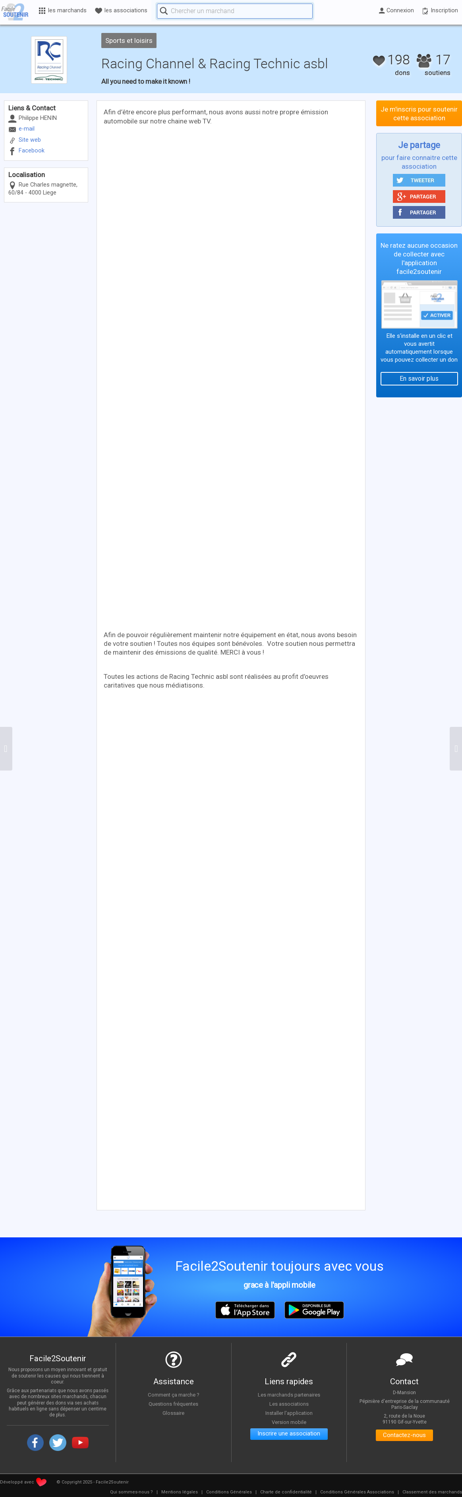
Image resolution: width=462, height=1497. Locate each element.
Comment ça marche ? (173, 1394)
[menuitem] (131, 1492)
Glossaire (173, 1413)
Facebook (31, 150)
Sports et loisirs (129, 40)
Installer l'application (289, 1413)
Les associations (289, 1404)
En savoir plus (419, 378)
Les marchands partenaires (289, 1394)
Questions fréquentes (173, 1404)
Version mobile (289, 1421)
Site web (30, 140)
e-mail (27, 128)
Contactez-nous (405, 1435)
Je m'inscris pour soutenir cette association (419, 113)
